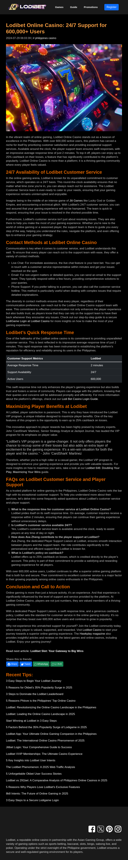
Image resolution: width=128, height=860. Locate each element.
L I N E (57, 664)
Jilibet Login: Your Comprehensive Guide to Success (39, 747)
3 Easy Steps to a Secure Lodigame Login (32, 800)
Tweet (25, 664)
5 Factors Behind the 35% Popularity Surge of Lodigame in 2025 (46, 727)
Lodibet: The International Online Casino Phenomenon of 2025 (45, 740)
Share (12, 664)
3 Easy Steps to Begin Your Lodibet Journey (33, 680)
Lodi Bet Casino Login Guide (80, 399)
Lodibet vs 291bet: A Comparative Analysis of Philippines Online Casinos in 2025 (56, 780)
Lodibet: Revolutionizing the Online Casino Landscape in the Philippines (51, 707)
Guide (73, 7)
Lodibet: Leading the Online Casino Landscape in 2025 (40, 714)
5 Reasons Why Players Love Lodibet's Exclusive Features (43, 787)
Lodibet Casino (92, 629)
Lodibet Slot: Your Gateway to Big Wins (56, 651)
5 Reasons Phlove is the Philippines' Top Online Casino (41, 700)
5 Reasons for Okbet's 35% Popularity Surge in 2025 (39, 687)
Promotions (91, 7)
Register (111, 7)
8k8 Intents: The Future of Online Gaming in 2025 (37, 793)
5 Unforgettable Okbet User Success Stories (34, 773)
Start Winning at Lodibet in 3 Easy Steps (31, 720)
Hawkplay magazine (92, 633)
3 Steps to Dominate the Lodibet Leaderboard (34, 694)
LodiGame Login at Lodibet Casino (28, 321)
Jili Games (76, 200)
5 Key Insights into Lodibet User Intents (30, 760)
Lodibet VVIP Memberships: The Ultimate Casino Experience (44, 753)
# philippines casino (44, 38)
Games (59, 7)
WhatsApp (41, 664)
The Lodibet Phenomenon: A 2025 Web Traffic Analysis (40, 767)
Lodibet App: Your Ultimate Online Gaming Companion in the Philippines (51, 733)
